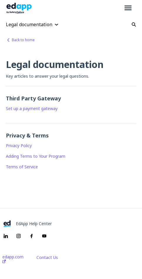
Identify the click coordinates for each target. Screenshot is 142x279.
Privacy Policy (19, 145)
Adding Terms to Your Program (35, 156)
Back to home (23, 39)
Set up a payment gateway (32, 108)
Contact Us (47, 257)
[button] (128, 8)
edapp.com (13, 259)
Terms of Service (22, 167)
